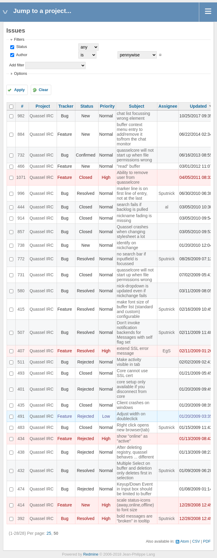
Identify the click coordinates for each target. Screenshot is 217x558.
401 (20, 389)
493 (20, 373)
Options (20, 73)
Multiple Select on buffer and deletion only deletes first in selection (134, 470)
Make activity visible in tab (129, 362)
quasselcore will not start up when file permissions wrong (135, 155)
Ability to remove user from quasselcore (132, 177)
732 (20, 155)
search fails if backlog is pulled (132, 207)
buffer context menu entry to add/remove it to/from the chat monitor (131, 134)
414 (20, 505)
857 (20, 231)
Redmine (90, 554)
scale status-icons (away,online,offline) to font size (135, 505)
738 (20, 245)
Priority (107, 106)
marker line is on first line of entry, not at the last (132, 193)
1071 (21, 177)
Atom (184, 541)
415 (20, 309)
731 (20, 274)
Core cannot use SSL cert (132, 373)
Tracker (66, 106)
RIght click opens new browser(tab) (133, 427)
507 (20, 332)
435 (20, 405)
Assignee (168, 106)
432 (20, 470)
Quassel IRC (41, 115)
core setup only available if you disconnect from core (131, 389)
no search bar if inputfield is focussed (131, 259)
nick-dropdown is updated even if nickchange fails (132, 291)
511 (20, 362)
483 (20, 427)
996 (20, 193)
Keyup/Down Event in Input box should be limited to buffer (135, 489)
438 (20, 452)
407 (20, 350)
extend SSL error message (132, 351)
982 (20, 115)
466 (20, 166)
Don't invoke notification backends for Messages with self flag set (134, 332)
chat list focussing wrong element (133, 116)
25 (48, 533)
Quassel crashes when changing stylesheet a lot (132, 231)
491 (20, 416)
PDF (207, 541)
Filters (19, 39)
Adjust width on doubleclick (131, 416)
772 (20, 258)
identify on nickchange (127, 245)
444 (20, 206)
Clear (43, 90)
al (166, 206)
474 (20, 489)
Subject (136, 106)
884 (20, 134)
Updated (198, 106)
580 (20, 290)
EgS (167, 350)
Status (21, 47)
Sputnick (167, 193)
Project (43, 106)
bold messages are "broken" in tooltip (134, 518)
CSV (196, 541)
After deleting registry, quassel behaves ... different (135, 452)
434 (20, 438)
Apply (19, 90)
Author (21, 55)
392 (20, 518)
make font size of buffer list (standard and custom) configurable (135, 309)
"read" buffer (128, 166)
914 (20, 218)
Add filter (16, 65)
